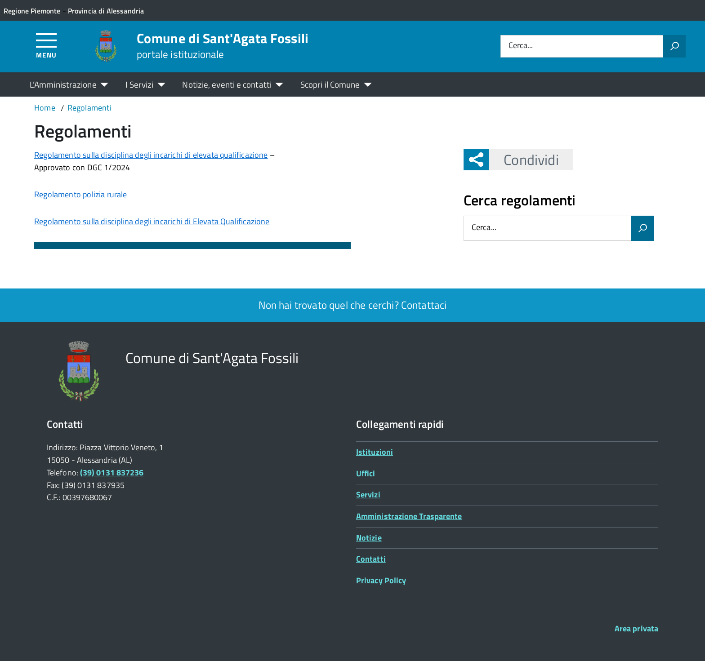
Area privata (636, 628)
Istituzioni (374, 452)
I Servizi (139, 84)
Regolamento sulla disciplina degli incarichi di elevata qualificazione (151, 155)
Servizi (368, 494)
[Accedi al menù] (46, 45)
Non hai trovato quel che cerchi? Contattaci (353, 305)
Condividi (523, 159)
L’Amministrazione (63, 84)
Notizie (369, 538)
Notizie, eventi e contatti (226, 84)
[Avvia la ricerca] (674, 46)
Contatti (371, 559)
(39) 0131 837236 (111, 472)
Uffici (365, 473)
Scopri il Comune (330, 84)
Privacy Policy (381, 580)
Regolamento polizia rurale (80, 194)
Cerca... (521, 46)
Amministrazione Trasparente (409, 516)
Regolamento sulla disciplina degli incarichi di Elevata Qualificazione (152, 221)
